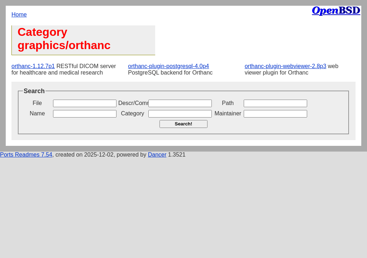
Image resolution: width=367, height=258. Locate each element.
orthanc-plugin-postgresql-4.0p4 (168, 66)
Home (19, 14)
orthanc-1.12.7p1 (33, 66)
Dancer (157, 155)
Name (37, 113)
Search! (183, 123)
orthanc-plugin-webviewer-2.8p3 (286, 66)
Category (132, 113)
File (37, 103)
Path (228, 103)
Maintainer (227, 113)
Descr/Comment (132, 103)
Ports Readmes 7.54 (26, 155)
